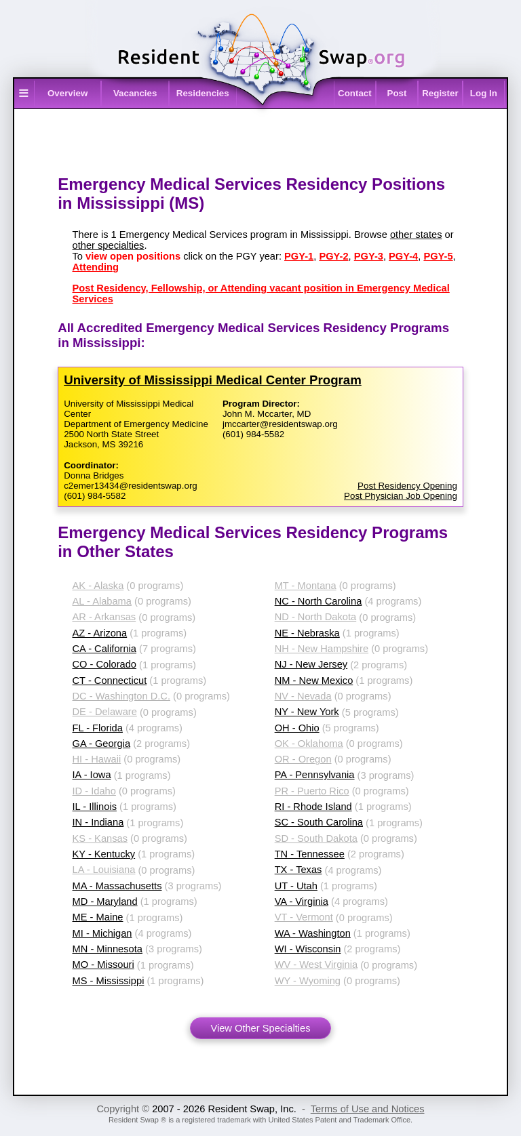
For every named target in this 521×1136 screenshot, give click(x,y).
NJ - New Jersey (311, 664)
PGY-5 (437, 256)
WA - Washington (313, 933)
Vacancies (135, 93)
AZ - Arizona (100, 633)
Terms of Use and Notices (368, 1108)
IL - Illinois (95, 806)
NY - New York (307, 711)
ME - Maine (98, 917)
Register (440, 93)
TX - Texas (298, 869)
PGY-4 (403, 256)
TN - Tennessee (310, 854)
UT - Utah (296, 885)
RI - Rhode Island (313, 806)
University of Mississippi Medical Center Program (213, 380)
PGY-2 (333, 256)
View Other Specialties (260, 1028)
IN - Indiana (98, 822)
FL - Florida (98, 728)
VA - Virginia (301, 901)
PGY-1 (298, 256)
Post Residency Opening (407, 486)
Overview (67, 93)
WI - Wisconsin (308, 949)
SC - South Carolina (319, 822)
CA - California (105, 648)
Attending (96, 267)
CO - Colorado (105, 664)
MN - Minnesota (107, 949)
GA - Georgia (102, 743)
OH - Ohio (297, 728)
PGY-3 (368, 256)
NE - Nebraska (307, 633)
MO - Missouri (103, 964)
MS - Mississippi (108, 980)
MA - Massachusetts (117, 885)
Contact (355, 93)
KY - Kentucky (104, 854)
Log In (483, 93)
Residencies (202, 93)
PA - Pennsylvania (315, 774)
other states (416, 234)
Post (397, 93)
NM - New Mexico (314, 680)
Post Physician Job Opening (400, 496)
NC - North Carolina (318, 601)
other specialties (108, 245)
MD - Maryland (105, 901)
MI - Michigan (102, 933)
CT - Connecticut (110, 680)
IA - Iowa (92, 774)
